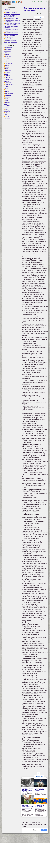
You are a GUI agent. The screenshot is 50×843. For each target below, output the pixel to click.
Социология (7, 102)
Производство (8, 95)
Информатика (7, 65)
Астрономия (7, 51)
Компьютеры (7, 70)
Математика (7, 77)
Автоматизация (8, 47)
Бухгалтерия (7, 56)
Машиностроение (8, 79)
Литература (7, 72)
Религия (6, 100)
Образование (7, 88)
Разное (6, 98)
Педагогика (7, 89)
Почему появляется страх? (11, 18)
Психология (7, 97)
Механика (6, 86)
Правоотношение (8, 93)
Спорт (5, 104)
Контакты (40, 1)
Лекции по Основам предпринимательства (10, 39)
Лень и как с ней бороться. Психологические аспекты (11, 33)
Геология (6, 61)
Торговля (6, 107)
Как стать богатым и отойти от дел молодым (12, 20)
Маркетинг (7, 75)
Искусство (6, 67)
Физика (6, 109)
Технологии (7, 105)
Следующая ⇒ (39, 17)
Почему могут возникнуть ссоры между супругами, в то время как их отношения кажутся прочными (12, 14)
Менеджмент (7, 82)
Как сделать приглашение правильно (11, 27)
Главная (33, 1)
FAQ (46, 1)
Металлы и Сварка (9, 84)
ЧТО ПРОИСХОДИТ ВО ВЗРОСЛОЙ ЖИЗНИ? (40, 807)
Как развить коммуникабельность (9, 10)
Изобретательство (9, 63)
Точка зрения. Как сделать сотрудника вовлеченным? (11, 30)
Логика (6, 74)
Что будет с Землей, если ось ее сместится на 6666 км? (27, 790)
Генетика (6, 58)
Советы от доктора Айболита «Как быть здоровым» (12, 24)
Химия (5, 114)
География (7, 59)
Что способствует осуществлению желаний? (40, 789)
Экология (6, 116)
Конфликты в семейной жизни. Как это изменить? (27, 807)
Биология (6, 54)
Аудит (5, 52)
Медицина (6, 81)
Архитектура (7, 49)
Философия (7, 111)
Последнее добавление (10, 42)
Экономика (7, 118)
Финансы (6, 112)
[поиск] (31, 830)
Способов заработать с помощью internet (10, 36)
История (6, 68)
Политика (6, 91)
